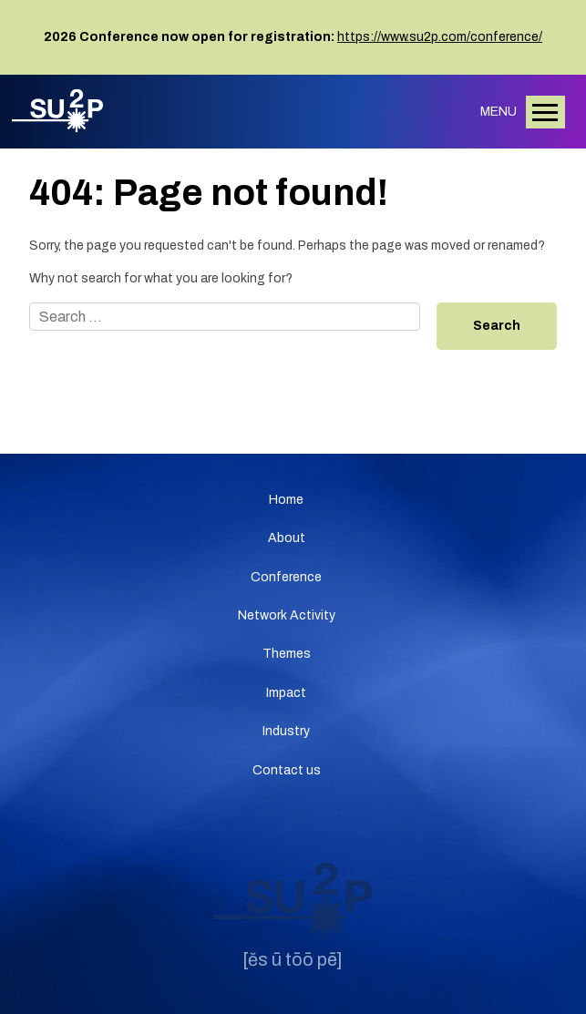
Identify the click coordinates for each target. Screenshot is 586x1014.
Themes (286, 654)
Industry (286, 731)
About (286, 538)
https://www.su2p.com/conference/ (439, 37)
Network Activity (286, 615)
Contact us (286, 770)
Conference (286, 577)
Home (286, 500)
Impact (286, 693)
